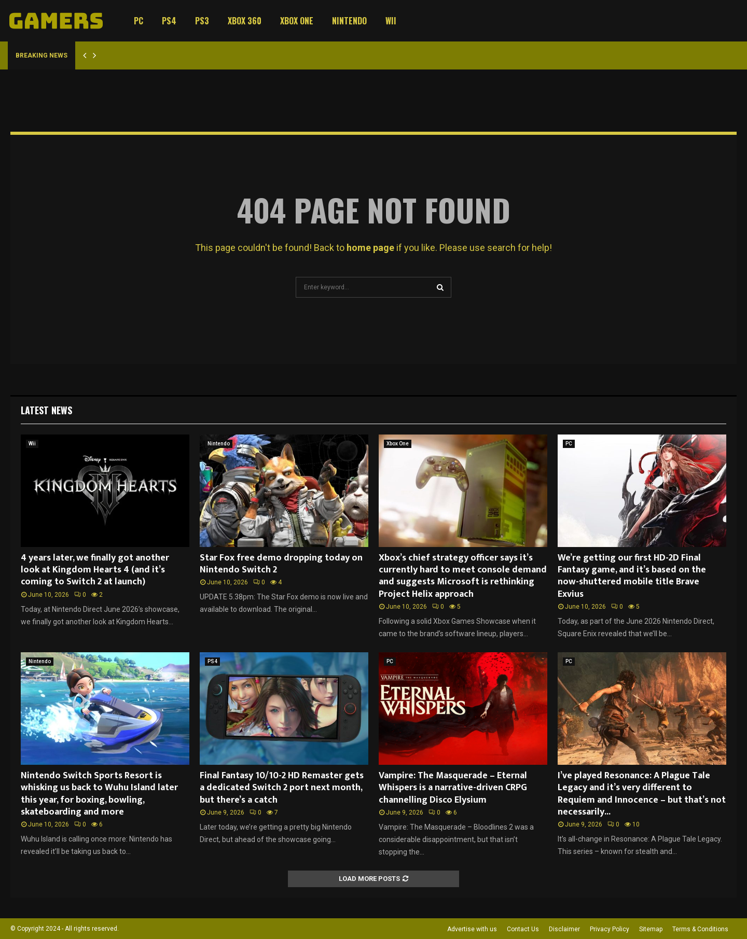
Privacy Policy (609, 929)
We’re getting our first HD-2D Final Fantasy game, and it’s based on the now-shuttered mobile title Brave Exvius (632, 576)
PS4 (169, 21)
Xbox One (296, 21)
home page (370, 247)
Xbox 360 (244, 21)
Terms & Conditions (700, 929)
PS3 (202, 21)
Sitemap (650, 929)
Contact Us (523, 929)
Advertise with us (472, 929)
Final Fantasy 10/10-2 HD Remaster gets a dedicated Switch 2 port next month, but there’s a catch (282, 788)
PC (138, 21)
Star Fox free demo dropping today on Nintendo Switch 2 (281, 564)
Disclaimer (564, 929)
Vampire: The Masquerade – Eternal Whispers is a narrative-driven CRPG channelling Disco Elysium (453, 788)
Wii (390, 21)
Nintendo (349, 21)
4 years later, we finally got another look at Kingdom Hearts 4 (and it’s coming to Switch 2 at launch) (95, 570)
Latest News (46, 410)
